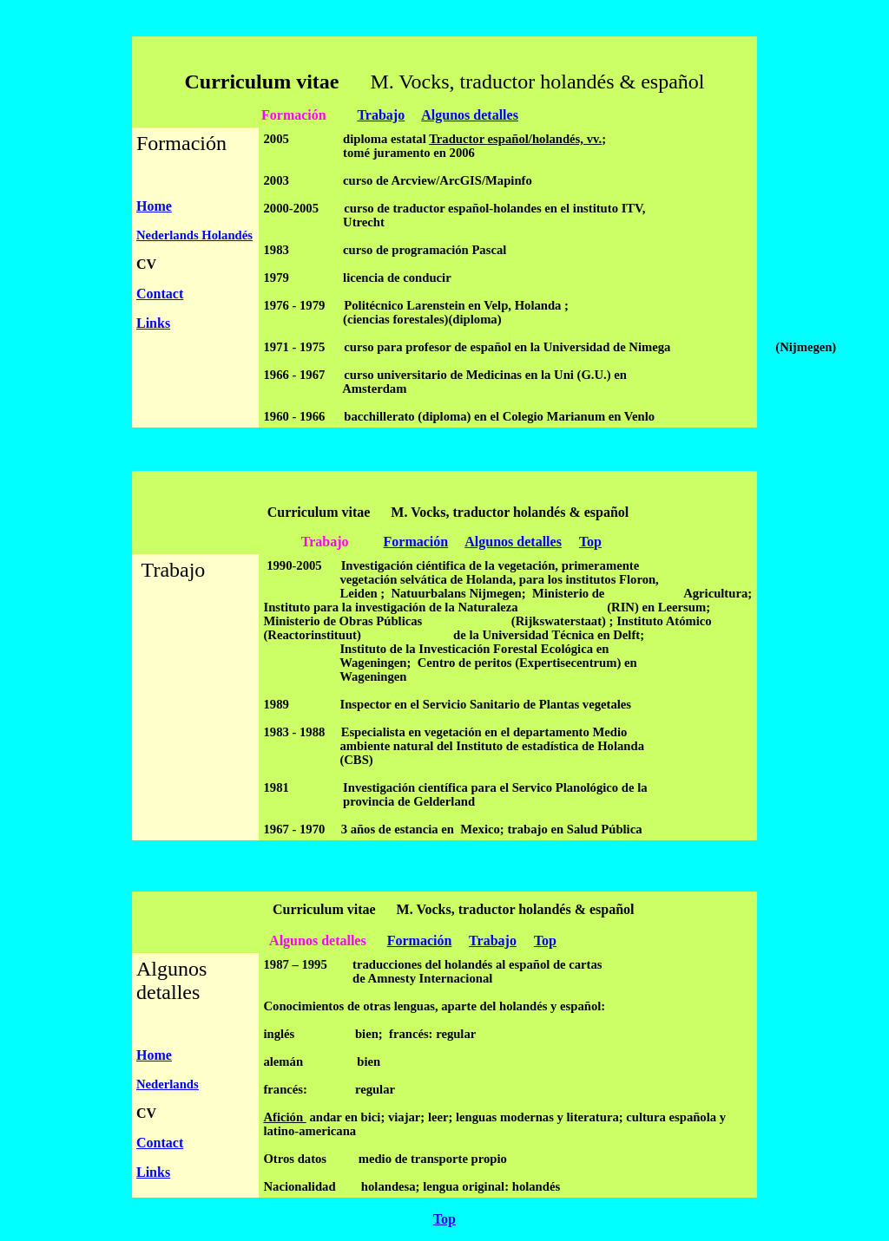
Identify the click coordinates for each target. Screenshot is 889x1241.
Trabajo (381, 115)
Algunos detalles (469, 115)
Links (153, 323)
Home (154, 206)
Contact (159, 293)
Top (590, 541)
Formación (416, 541)
